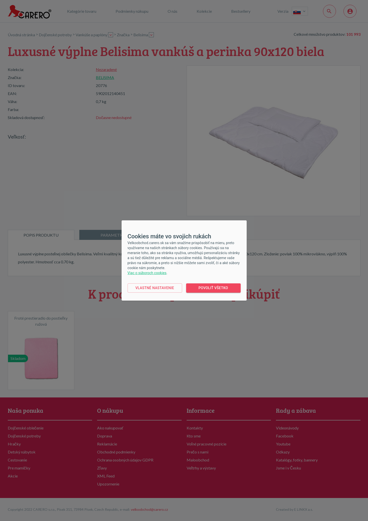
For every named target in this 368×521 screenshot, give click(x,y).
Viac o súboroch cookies (147, 273)
